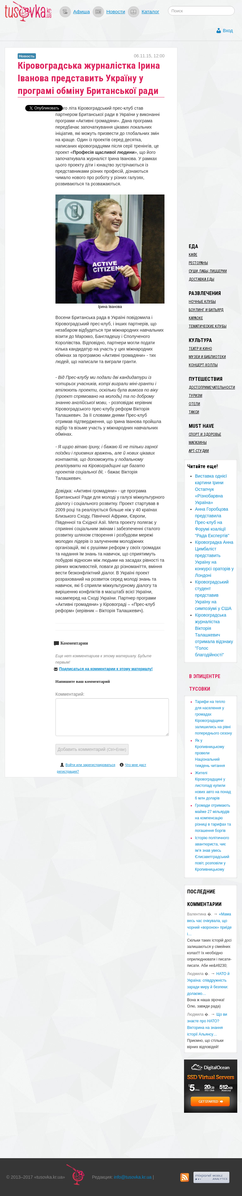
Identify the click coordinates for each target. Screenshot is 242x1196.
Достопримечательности (212, 387)
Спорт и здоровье (205, 434)
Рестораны (198, 263)
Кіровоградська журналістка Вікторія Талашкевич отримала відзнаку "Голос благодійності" (214, 635)
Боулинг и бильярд (206, 310)
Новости (115, 11)
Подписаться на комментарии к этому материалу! (106, 669)
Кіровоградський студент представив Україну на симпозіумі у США (213, 595)
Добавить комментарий (92, 749)
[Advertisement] (213, 141)
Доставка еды (201, 279)
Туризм (195, 395)
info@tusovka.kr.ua (133, 1177)
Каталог (150, 11)
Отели (194, 404)
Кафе (193, 255)
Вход (228, 30)
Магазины (198, 442)
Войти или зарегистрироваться (90, 765)
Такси (194, 412)
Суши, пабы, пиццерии (208, 271)
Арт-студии (199, 451)
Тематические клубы (208, 326)
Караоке (196, 318)
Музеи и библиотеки (207, 357)
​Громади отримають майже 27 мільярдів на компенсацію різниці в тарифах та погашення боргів (213, 818)
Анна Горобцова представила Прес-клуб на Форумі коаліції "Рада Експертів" (212, 522)
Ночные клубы (202, 301)
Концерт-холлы (203, 365)
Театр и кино (200, 348)
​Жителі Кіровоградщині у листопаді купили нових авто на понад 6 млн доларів (213, 785)
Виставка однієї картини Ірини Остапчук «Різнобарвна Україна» (211, 489)
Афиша (81, 11)
